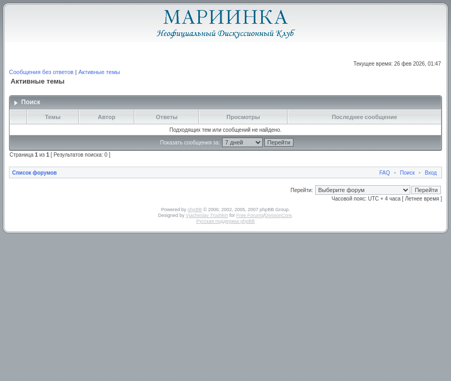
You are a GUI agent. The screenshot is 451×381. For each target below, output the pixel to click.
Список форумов (34, 173)
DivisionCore (278, 215)
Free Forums (250, 215)
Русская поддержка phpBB (225, 221)
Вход (431, 173)
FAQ (385, 173)
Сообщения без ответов (41, 72)
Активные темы (99, 72)
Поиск (407, 173)
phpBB (195, 209)
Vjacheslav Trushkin (207, 215)
